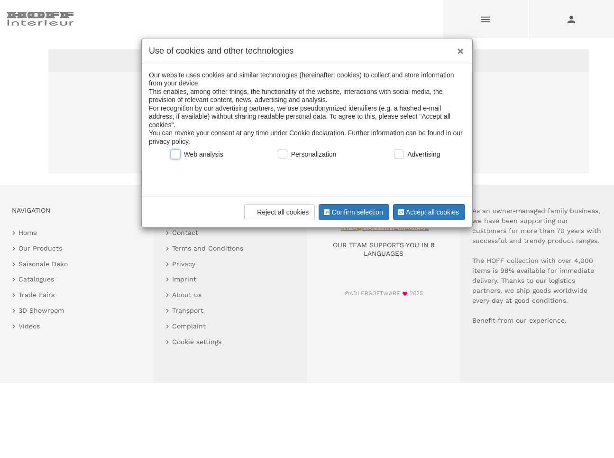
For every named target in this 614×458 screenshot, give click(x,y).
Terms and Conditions (207, 248)
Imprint (184, 279)
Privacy (183, 264)
